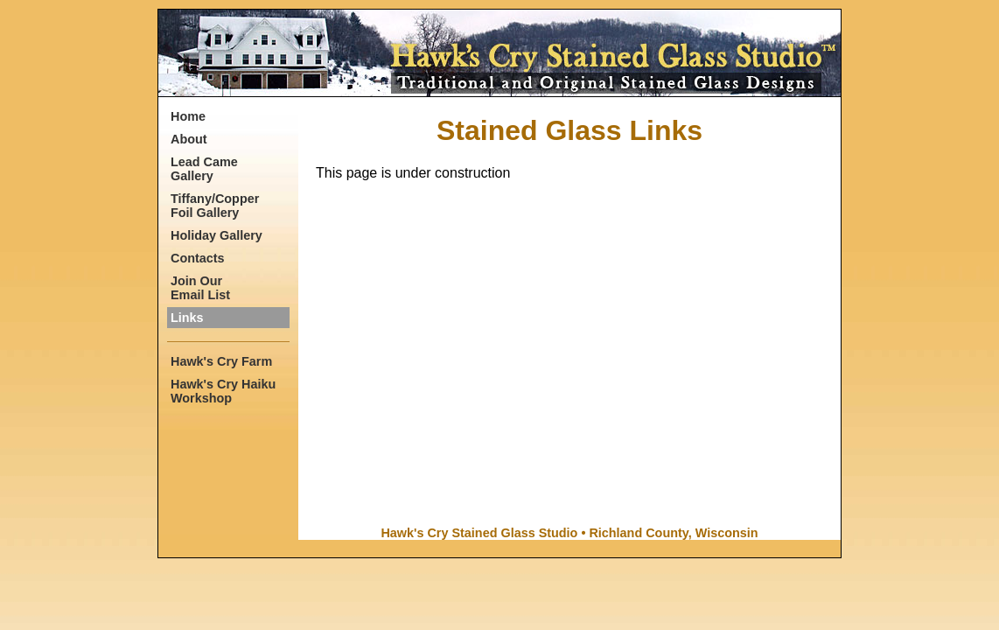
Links (187, 318)
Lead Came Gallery (204, 169)
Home (188, 116)
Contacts (198, 258)
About (189, 139)
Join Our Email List (200, 288)
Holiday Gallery (216, 235)
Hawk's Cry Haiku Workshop (223, 391)
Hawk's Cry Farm (221, 361)
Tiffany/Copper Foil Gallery (215, 206)
